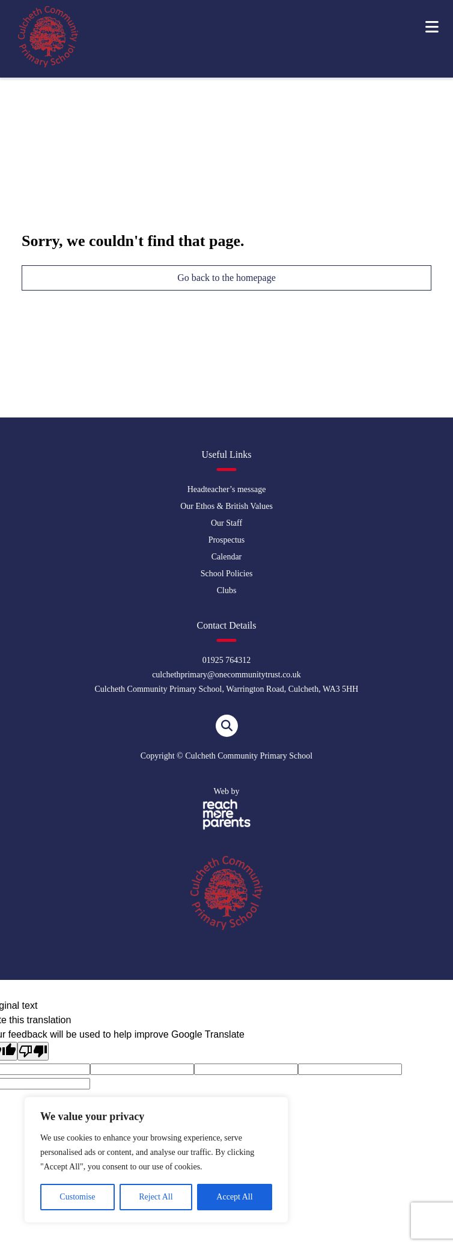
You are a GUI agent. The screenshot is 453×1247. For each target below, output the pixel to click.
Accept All (234, 1196)
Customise (77, 1196)
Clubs (227, 590)
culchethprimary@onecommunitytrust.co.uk (226, 674)
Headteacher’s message (226, 489)
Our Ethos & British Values (226, 506)
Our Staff (226, 523)
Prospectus (226, 539)
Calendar (226, 556)
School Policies (227, 573)
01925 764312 (226, 660)
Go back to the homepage (226, 277)
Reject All (155, 1196)
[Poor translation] (33, 1051)
